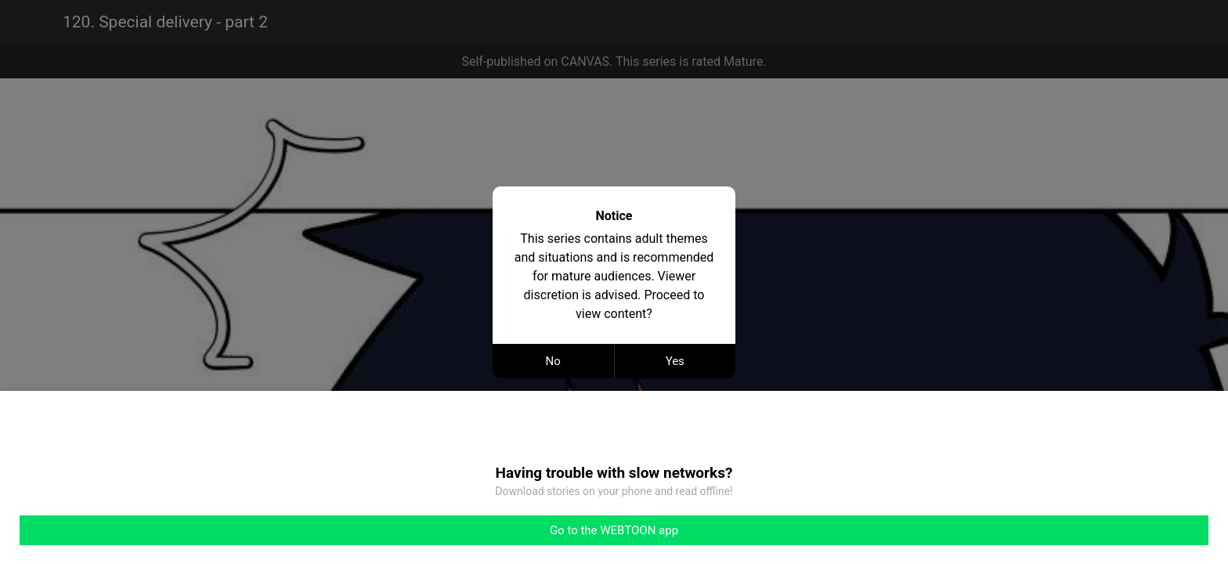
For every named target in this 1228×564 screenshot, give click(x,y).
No (553, 361)
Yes (675, 361)
